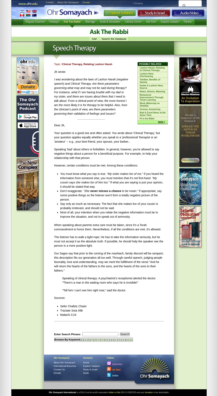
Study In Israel (90, 369)
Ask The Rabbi (72, 21)
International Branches (28, 13)
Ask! (94, 38)
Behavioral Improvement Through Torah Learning (152, 97)
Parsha (188, 21)
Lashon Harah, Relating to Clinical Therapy (152, 69)
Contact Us (59, 369)
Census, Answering (150, 109)
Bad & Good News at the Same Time (153, 113)
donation (149, 392)
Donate (86, 2)
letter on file (114, 392)
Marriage (90, 21)
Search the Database (114, 38)
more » (161, 122)
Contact (50, 2)
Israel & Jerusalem (110, 21)
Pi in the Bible (147, 118)
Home (86, 362)
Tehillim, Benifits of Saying (150, 80)
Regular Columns (35, 21)
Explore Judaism (119, 14)
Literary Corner (133, 21)
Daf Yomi (151, 21)
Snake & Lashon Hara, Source (151, 86)
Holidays (54, 21)
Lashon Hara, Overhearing (147, 74)
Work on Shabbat (150, 104)
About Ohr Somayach (68, 2)
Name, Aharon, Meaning (152, 91)
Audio (188, 14)
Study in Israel (154, 14)
